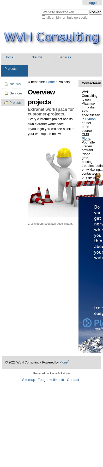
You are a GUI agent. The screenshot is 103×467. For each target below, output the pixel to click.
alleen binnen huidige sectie (67, 17)
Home (8, 57)
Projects (10, 69)
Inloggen (92, 3)
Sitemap (28, 380)
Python (90, 119)
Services (64, 57)
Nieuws (37, 57)
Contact (73, 380)
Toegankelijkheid (51, 380)
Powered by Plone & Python (51, 373)
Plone (86, 138)
